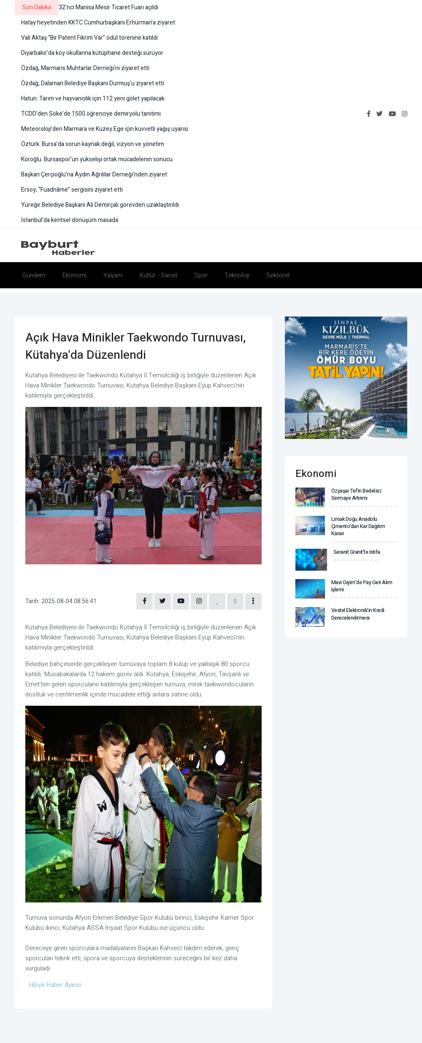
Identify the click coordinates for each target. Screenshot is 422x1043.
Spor (201, 275)
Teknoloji (237, 275)
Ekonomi (74, 275)
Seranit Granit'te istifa (356, 551)
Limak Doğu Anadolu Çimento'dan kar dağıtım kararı (358, 526)
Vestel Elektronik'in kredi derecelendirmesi (357, 613)
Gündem (34, 275)
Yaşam (113, 275)
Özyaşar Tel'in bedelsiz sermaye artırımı (356, 494)
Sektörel (277, 275)
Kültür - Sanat (158, 275)
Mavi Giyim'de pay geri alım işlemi (361, 585)
